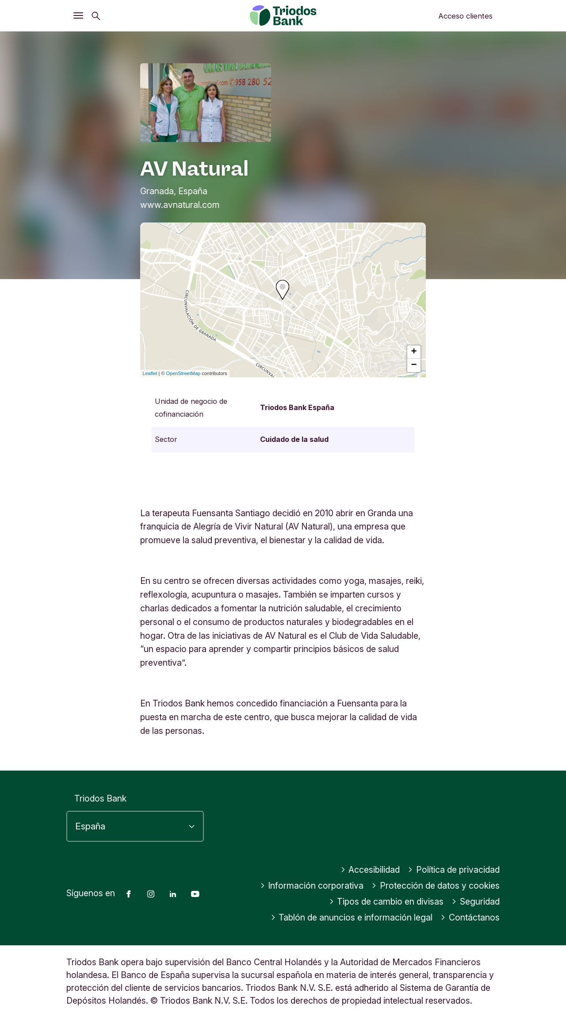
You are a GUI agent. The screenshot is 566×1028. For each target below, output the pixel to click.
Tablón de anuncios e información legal (352, 917)
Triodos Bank (100, 798)
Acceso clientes (465, 16)
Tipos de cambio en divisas (386, 901)
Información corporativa (312, 885)
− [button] (414, 365)
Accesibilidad (370, 869)
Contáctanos (470, 917)
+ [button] (414, 352)
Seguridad (475, 901)
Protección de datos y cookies (435, 885)
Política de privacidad (454, 869)
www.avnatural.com (180, 204)
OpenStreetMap (183, 373)
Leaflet (149, 373)
